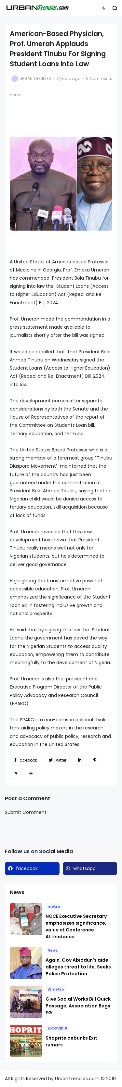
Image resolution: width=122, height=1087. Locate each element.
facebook (27, 868)
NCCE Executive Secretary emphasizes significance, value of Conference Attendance (76, 926)
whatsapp (84, 868)
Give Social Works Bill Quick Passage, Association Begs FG (78, 1006)
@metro (55, 989)
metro (53, 906)
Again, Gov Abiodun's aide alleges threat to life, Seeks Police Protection (78, 967)
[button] (104, 8)
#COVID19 (57, 1028)
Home (15, 94)
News (52, 950)
